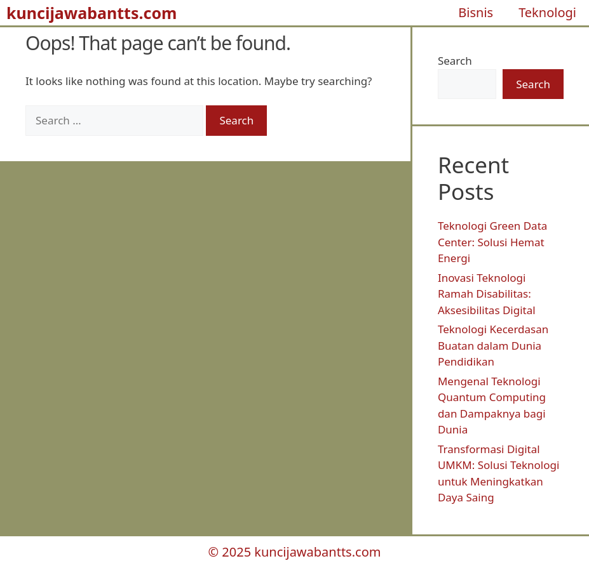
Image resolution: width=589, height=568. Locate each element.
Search (455, 60)
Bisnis (475, 12)
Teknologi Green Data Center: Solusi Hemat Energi (492, 241)
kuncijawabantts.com (91, 12)
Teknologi (547, 12)
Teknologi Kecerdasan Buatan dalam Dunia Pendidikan (493, 345)
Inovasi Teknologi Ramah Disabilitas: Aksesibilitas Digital (487, 293)
